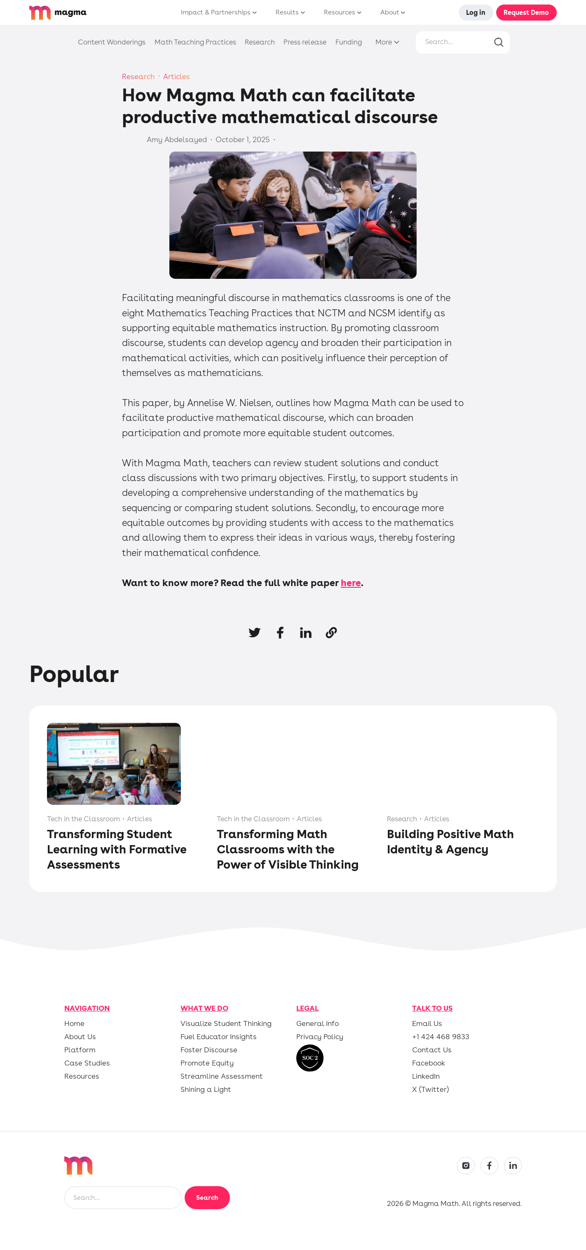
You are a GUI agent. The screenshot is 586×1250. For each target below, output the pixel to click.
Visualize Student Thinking (226, 1023)
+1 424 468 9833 (440, 1036)
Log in (475, 12)
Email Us (427, 1023)
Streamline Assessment (221, 1076)
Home (74, 1023)
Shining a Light (205, 1089)
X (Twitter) (430, 1089)
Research (138, 76)
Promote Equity (207, 1063)
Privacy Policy (319, 1036)
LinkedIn (426, 1076)
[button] (216, 12)
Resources (81, 1076)
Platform (80, 1050)
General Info (317, 1023)
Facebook (428, 1063)
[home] (80, 13)
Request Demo (526, 12)
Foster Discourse (208, 1050)
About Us (80, 1036)
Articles (176, 76)
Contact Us (432, 1050)
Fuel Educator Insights (218, 1036)
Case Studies (87, 1063)
